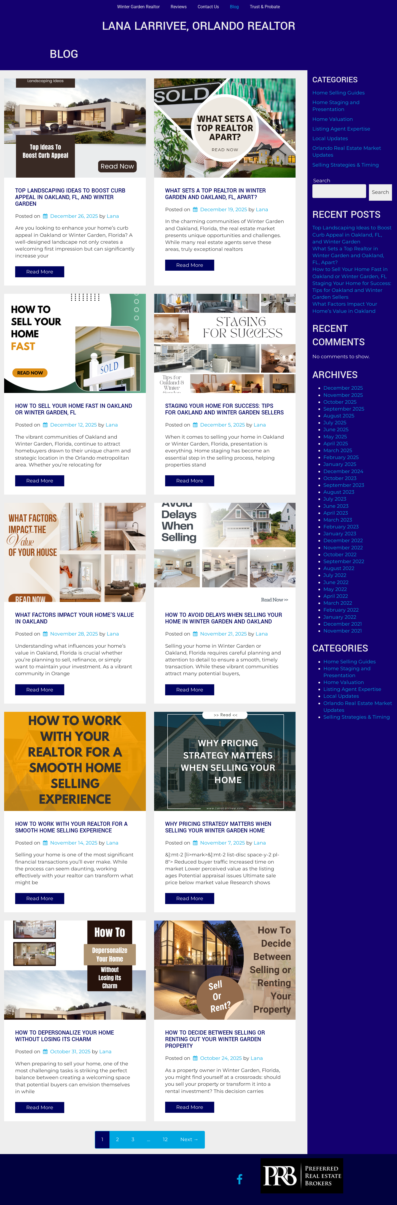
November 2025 (343, 395)
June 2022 (335, 582)
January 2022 (339, 617)
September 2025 (343, 409)
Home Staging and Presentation (336, 105)
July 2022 (334, 575)
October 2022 (339, 555)
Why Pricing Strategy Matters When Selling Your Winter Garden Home (218, 827)
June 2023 (335, 506)
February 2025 (341, 457)
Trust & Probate (265, 6)
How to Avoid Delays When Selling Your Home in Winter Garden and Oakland (223, 618)
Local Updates (330, 138)
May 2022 (335, 589)
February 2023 (341, 527)
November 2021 (342, 631)
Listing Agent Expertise (341, 129)
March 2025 (337, 450)
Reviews (179, 6)
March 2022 (337, 603)
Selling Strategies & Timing (345, 165)
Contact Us (208, 6)
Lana (113, 216)
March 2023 (337, 520)
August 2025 (338, 416)
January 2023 (339, 534)
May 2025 (335, 437)
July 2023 (334, 499)
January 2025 (339, 464)
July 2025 (334, 423)
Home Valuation (332, 119)
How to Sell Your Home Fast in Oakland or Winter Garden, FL (73, 409)
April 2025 (335, 444)
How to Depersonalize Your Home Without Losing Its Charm (64, 1036)
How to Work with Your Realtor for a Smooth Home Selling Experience (71, 827)
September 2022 (343, 561)
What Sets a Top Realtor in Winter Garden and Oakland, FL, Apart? (215, 194)
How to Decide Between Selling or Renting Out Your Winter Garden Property (215, 1039)
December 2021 (342, 624)
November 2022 (343, 548)
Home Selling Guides (338, 93)
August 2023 (338, 492)
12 (165, 1139)
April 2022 (335, 596)
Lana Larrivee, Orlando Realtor (198, 26)
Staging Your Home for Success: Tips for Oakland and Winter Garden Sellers (224, 409)
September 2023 (343, 485)
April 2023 (335, 513)
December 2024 (343, 471)
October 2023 (339, 478)
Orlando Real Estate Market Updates (346, 151)
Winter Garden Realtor (138, 6)
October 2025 (339, 402)
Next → (189, 1139)
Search (321, 181)
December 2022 (343, 541)
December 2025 (343, 388)
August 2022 (338, 568)
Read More (39, 272)
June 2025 (335, 430)
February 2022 (341, 610)
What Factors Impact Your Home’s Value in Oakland (74, 618)
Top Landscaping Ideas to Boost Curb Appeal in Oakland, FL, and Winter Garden (70, 197)
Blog (234, 6)
